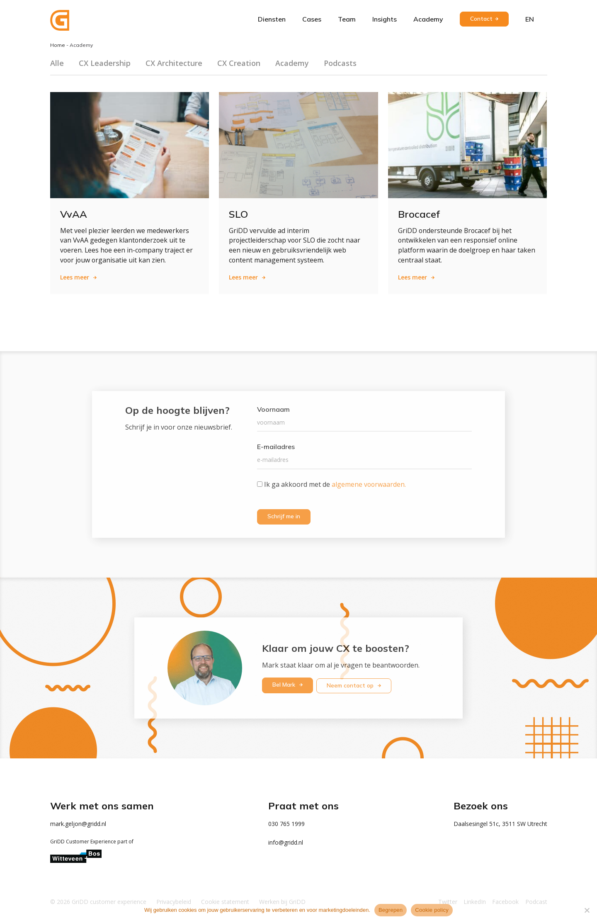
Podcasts (340, 63)
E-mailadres (276, 447)
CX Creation (238, 63)
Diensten (272, 19)
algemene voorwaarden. (369, 484)
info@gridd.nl (285, 842)
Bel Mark (284, 684)
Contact (481, 18)
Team (347, 19)
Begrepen (391, 910)
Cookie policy (432, 910)
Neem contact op (352, 684)
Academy (428, 19)
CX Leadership (105, 63)
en (529, 19)
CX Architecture (174, 63)
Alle (57, 63)
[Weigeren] (586, 910)
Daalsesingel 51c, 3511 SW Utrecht (500, 823)
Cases (311, 19)
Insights (384, 19)
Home (57, 45)
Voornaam (273, 410)
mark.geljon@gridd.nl (78, 823)
